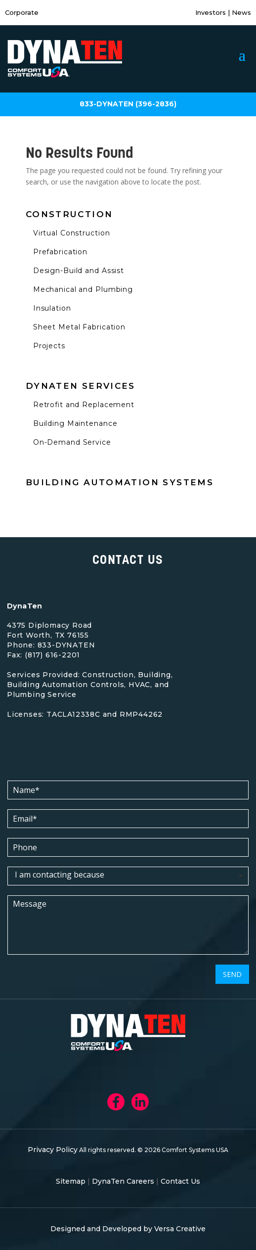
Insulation (52, 308)
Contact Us (180, 1181)
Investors (211, 12)
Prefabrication (60, 251)
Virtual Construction (71, 233)
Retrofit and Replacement (83, 404)
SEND (232, 974)
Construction (69, 214)
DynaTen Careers (123, 1181)
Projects (49, 345)
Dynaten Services (80, 386)
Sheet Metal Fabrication (79, 327)
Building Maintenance (75, 423)
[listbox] (128, 876)
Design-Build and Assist (78, 270)
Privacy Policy (53, 1149)
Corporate (22, 12)
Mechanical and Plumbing (83, 289)
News (240, 12)
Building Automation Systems (119, 482)
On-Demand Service (72, 442)
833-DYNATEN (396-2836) (128, 103)
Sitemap (70, 1181)
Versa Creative (180, 1228)
